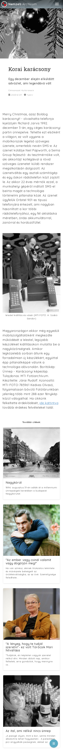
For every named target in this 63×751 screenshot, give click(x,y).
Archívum (19, 4)
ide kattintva (48, 403)
